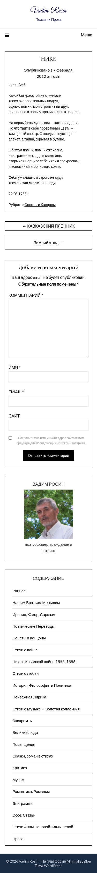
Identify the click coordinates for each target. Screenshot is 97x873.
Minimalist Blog (79, 861)
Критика (19, 767)
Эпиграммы (22, 803)
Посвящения (23, 744)
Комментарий (26, 295)
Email (16, 391)
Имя (14, 367)
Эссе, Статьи (23, 815)
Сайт (14, 415)
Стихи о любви (25, 673)
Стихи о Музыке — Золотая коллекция (46, 709)
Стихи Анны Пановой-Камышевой (42, 826)
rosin (55, 76)
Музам (18, 779)
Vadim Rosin (48, 11)
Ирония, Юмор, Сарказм (33, 614)
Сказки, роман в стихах (32, 756)
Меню (86, 34)
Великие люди (25, 732)
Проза (18, 838)
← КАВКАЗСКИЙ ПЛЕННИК (48, 225)
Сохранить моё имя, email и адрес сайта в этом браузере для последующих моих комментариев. (51, 440)
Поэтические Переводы (33, 626)
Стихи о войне (25, 649)
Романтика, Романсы (31, 791)
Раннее (19, 590)
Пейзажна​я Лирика (29, 697)
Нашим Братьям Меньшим (36, 602)
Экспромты (22, 720)
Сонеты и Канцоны (40, 204)
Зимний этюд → (48, 242)
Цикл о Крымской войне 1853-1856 (44, 661)
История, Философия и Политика (41, 685)
